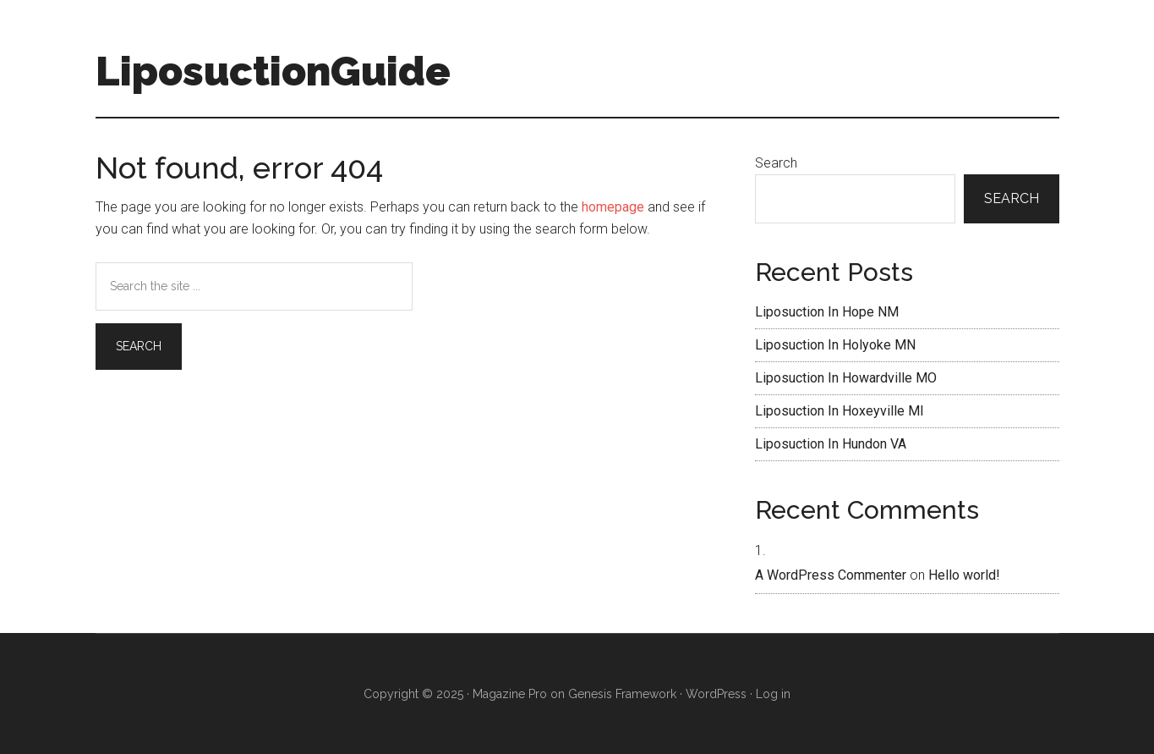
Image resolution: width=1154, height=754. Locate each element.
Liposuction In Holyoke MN (835, 345)
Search (776, 163)
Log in (773, 694)
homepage (613, 207)
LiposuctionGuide (273, 71)
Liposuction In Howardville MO (846, 378)
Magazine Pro (510, 694)
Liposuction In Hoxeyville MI (839, 411)
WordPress (716, 694)
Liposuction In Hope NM (827, 312)
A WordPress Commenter (830, 575)
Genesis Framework (622, 694)
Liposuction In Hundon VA (830, 444)
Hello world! (964, 575)
